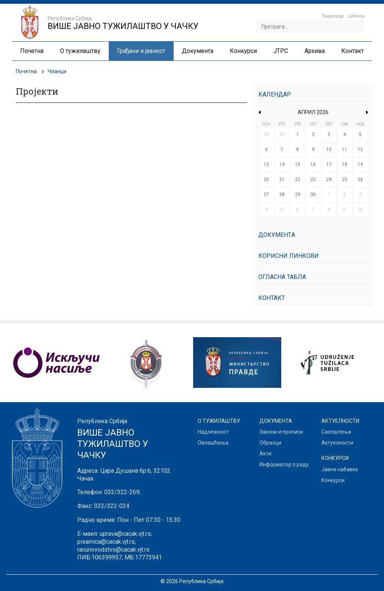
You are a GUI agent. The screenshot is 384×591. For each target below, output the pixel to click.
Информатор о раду (284, 464)
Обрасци (270, 443)
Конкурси (333, 480)
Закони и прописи (281, 432)
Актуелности (337, 443)
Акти (266, 454)
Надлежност (213, 432)
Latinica (356, 16)
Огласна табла (282, 276)
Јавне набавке (339, 469)
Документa (276, 234)
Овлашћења (213, 443)
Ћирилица (333, 16)
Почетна (26, 71)
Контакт (271, 298)
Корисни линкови (288, 255)
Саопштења (336, 432)
